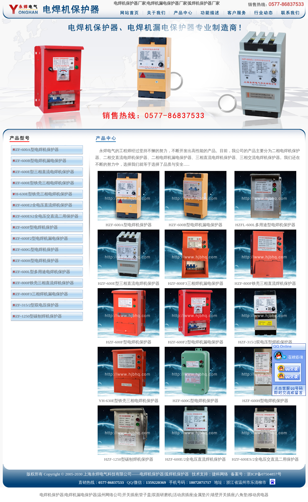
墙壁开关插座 (223, 494)
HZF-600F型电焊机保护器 (35, 227)
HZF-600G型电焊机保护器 (36, 249)
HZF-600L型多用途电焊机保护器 (41, 271)
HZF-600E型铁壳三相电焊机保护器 (43, 182)
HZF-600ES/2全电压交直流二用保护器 (265, 459)
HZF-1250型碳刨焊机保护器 (37, 316)
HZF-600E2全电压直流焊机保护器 (42, 205)
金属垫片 (202, 494)
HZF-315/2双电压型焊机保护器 (265, 342)
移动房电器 (258, 494)
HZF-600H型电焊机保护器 (36, 260)
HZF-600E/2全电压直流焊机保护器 (195, 459)
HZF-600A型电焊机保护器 (36, 149)
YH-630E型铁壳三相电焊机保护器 (42, 194)
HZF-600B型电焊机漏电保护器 (39, 160)
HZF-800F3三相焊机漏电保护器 (40, 294)
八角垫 (241, 494)
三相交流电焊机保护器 (260, 157)
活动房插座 (183, 494)
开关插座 (130, 494)
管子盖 (145, 494)
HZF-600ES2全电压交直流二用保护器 (45, 216)
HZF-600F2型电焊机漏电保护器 (40, 238)
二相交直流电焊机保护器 (125, 157)
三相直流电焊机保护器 (216, 157)
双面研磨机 (162, 494)
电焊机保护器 (52, 494)
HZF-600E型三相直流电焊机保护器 (43, 171)
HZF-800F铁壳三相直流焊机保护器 (43, 282)
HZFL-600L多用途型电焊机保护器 (265, 224)
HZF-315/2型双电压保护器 (36, 305)
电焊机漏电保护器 (81, 494)
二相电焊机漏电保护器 (171, 157)
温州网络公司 (109, 494)
